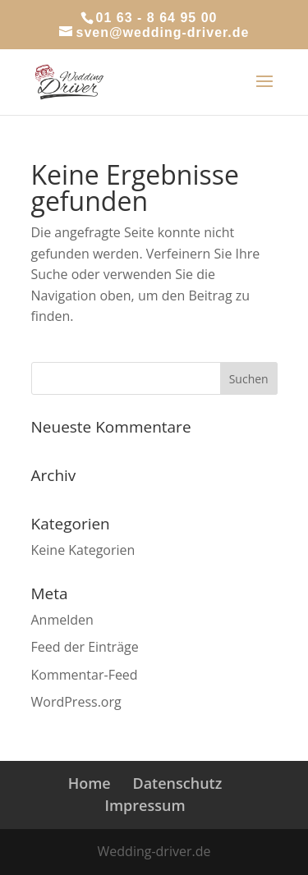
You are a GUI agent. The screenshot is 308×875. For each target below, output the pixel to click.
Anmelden (62, 620)
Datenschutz (177, 783)
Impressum (144, 805)
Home (89, 783)
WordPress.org (76, 702)
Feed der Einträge (85, 647)
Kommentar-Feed (84, 675)
